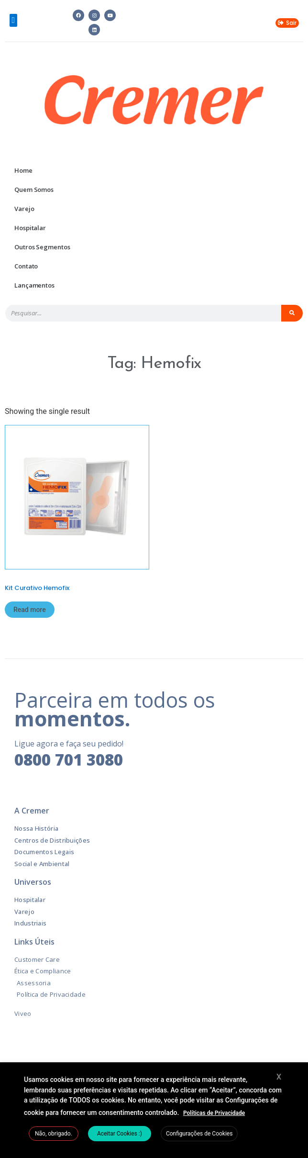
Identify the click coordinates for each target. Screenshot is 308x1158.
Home (23, 170)
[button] (13, 20)
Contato (26, 266)
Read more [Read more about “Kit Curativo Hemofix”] (29, 609)
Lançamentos (34, 285)
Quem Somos (34, 189)
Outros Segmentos (42, 247)
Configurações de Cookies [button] (199, 1133)
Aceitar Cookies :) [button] (119, 1133)
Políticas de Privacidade (214, 1113)
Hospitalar (30, 227)
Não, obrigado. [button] (53, 1133)
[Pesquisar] (292, 313)
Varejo (24, 208)
